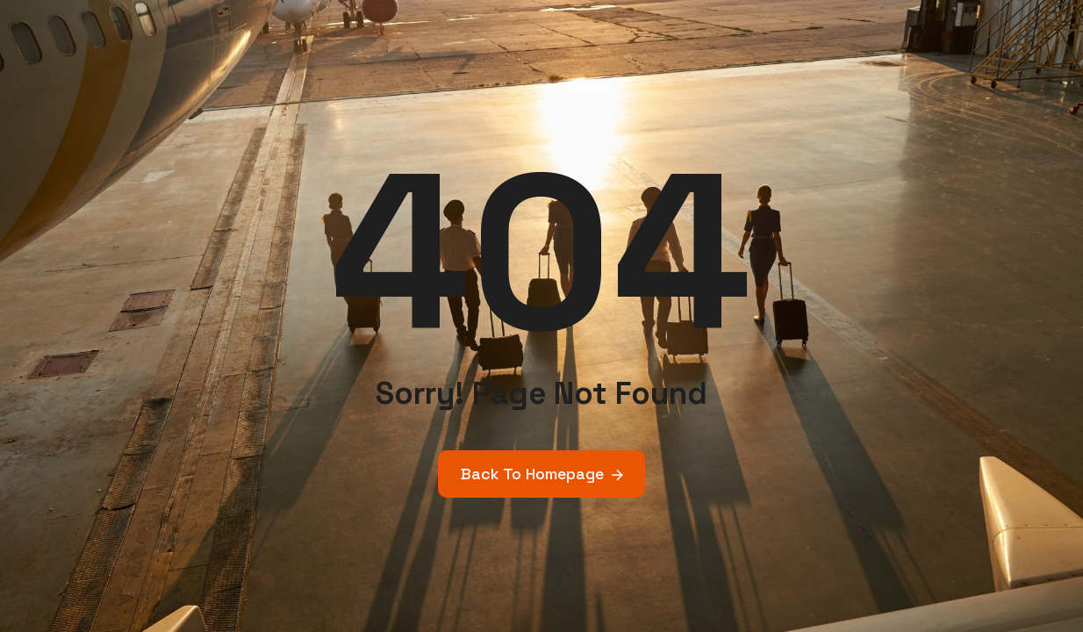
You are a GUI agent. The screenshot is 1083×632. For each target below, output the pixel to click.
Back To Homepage (532, 473)
